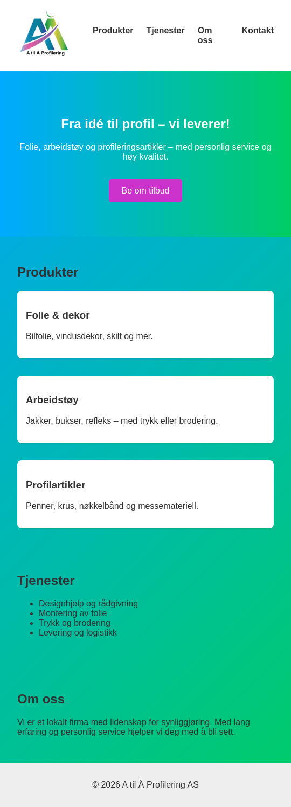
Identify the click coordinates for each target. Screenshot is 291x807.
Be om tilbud (146, 190)
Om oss (205, 35)
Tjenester (166, 30)
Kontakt (257, 30)
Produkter (113, 30)
